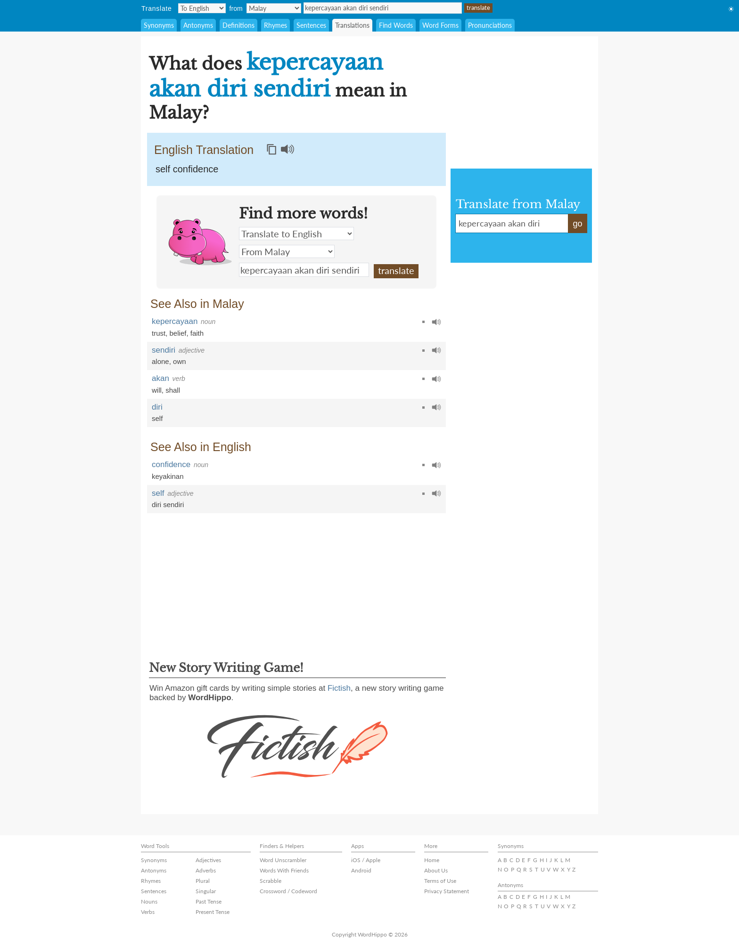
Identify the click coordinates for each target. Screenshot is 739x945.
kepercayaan (174, 321)
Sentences (311, 25)
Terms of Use (440, 880)
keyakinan (168, 476)
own (179, 361)
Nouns (149, 901)
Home (431, 860)
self (157, 418)
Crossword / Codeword (288, 891)
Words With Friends (284, 870)
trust (158, 333)
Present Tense (213, 911)
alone (160, 361)
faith (197, 333)
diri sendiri (168, 505)
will (157, 390)
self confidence (187, 169)
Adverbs (206, 870)
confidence (171, 464)
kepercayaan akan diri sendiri (383, 8)
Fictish (339, 688)
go (577, 223)
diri (157, 407)
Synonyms (159, 25)
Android (361, 870)
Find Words (396, 25)
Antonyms (198, 25)
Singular (206, 891)
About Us (436, 870)
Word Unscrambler (283, 860)
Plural (203, 880)
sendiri (163, 350)
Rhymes (275, 25)
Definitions (238, 25)
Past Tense (209, 901)
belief (178, 333)
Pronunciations (490, 25)
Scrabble (270, 880)
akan (160, 378)
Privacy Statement (446, 891)
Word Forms (440, 25)
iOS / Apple (365, 860)
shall (172, 390)
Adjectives (208, 860)
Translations (352, 25)
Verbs (148, 911)
